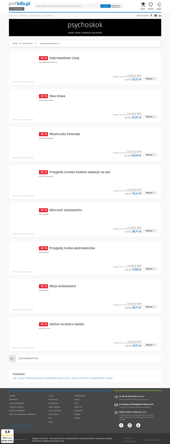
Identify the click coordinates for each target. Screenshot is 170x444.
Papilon (110, 378)
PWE (14, 378)
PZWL (67, 378)
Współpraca (53, 400)
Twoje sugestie (54, 407)
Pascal (74, 378)
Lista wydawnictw (23, 358)
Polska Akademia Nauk (54, 378)
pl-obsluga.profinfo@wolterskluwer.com (136, 404)
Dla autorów (53, 403)
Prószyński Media (97, 378)
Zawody (77, 418)
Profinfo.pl (24, 16)
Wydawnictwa (35, 16)
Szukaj (105, 6)
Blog (50, 422)
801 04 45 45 (138, 396)
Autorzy (77, 400)
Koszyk (142, 6)
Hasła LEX (78, 407)
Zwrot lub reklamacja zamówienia (22, 414)
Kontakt (12, 396)
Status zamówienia (16, 403)
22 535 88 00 (124, 396)
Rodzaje (77, 414)
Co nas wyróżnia (55, 411)
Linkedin (159, 15)
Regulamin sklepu (16, 407)
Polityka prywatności (17, 411)
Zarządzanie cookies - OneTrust (21, 426)
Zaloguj (158, 6)
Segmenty (78, 411)
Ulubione (151, 6)
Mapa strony (53, 414)
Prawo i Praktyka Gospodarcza (31, 378)
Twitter (156, 15)
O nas (51, 396)
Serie (76, 403)
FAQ (50, 418)
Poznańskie (83, 378)
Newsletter (13, 400)
